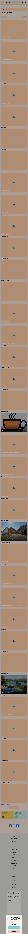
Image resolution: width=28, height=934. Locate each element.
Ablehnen (14, 931)
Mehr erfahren (14, 924)
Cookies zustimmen (14, 927)
